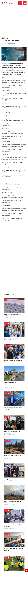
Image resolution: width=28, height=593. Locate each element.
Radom (20, 251)
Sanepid (15, 251)
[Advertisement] (14, 236)
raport (11, 251)
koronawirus (6, 251)
